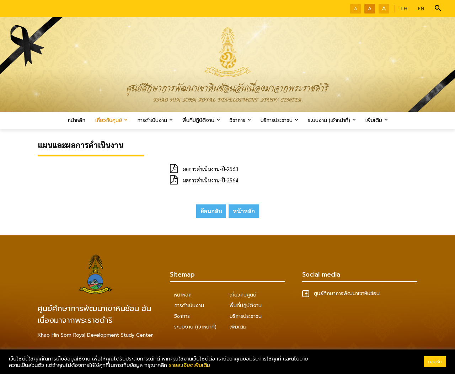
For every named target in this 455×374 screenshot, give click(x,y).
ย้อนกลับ (211, 211)
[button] (437, 8)
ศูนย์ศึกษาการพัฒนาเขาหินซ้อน (341, 293)
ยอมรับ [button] (435, 361)
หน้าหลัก (244, 211)
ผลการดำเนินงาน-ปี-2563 (210, 168)
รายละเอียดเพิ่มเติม (189, 365)
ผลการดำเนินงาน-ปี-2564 (210, 180)
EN (421, 8)
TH (403, 8)
